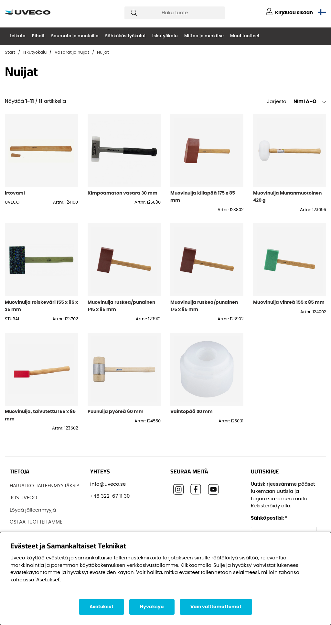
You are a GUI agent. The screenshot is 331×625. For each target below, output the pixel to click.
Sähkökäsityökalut (125, 36)
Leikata (18, 36)
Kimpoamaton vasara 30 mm (122, 193)
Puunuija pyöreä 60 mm (116, 411)
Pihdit (38, 36)
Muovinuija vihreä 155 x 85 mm (289, 302)
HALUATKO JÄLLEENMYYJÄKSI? (44, 485)
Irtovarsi (15, 193)
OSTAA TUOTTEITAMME (36, 522)
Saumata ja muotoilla (75, 36)
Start (10, 52)
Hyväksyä (152, 607)
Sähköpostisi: (269, 518)
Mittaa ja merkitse (204, 36)
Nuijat (103, 52)
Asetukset (101, 607)
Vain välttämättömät (215, 607)
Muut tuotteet (245, 36)
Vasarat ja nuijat (72, 52)
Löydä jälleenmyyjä (33, 510)
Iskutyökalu (165, 36)
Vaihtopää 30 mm (191, 411)
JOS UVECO (23, 497)
